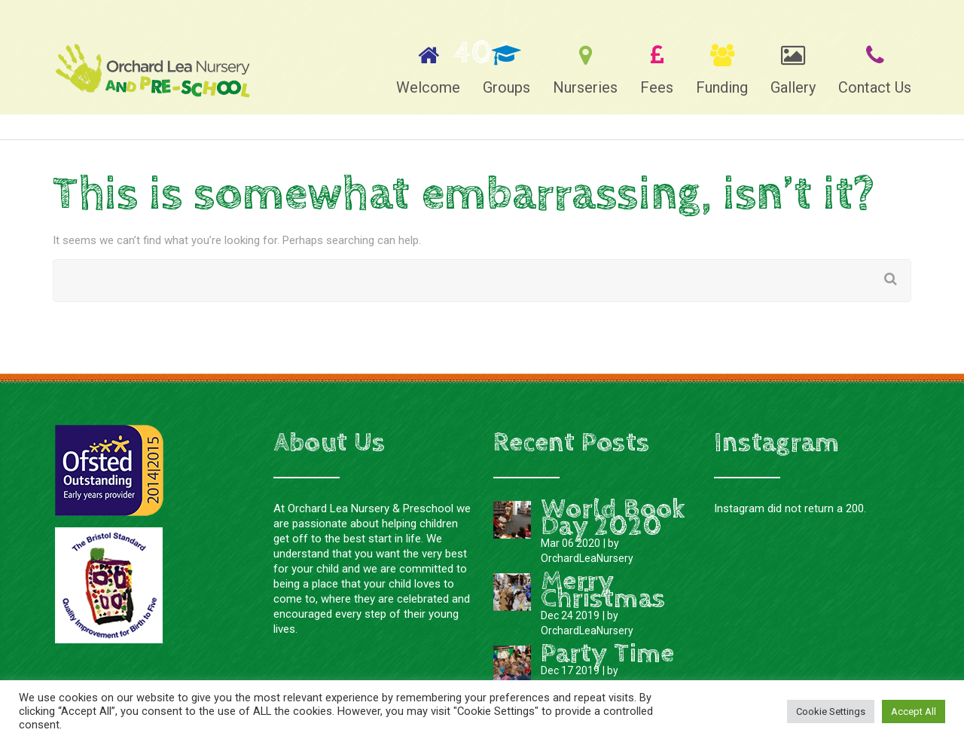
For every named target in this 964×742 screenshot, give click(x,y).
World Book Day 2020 (613, 517)
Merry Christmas (603, 590)
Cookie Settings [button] (830, 711)
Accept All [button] (913, 711)
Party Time (608, 654)
